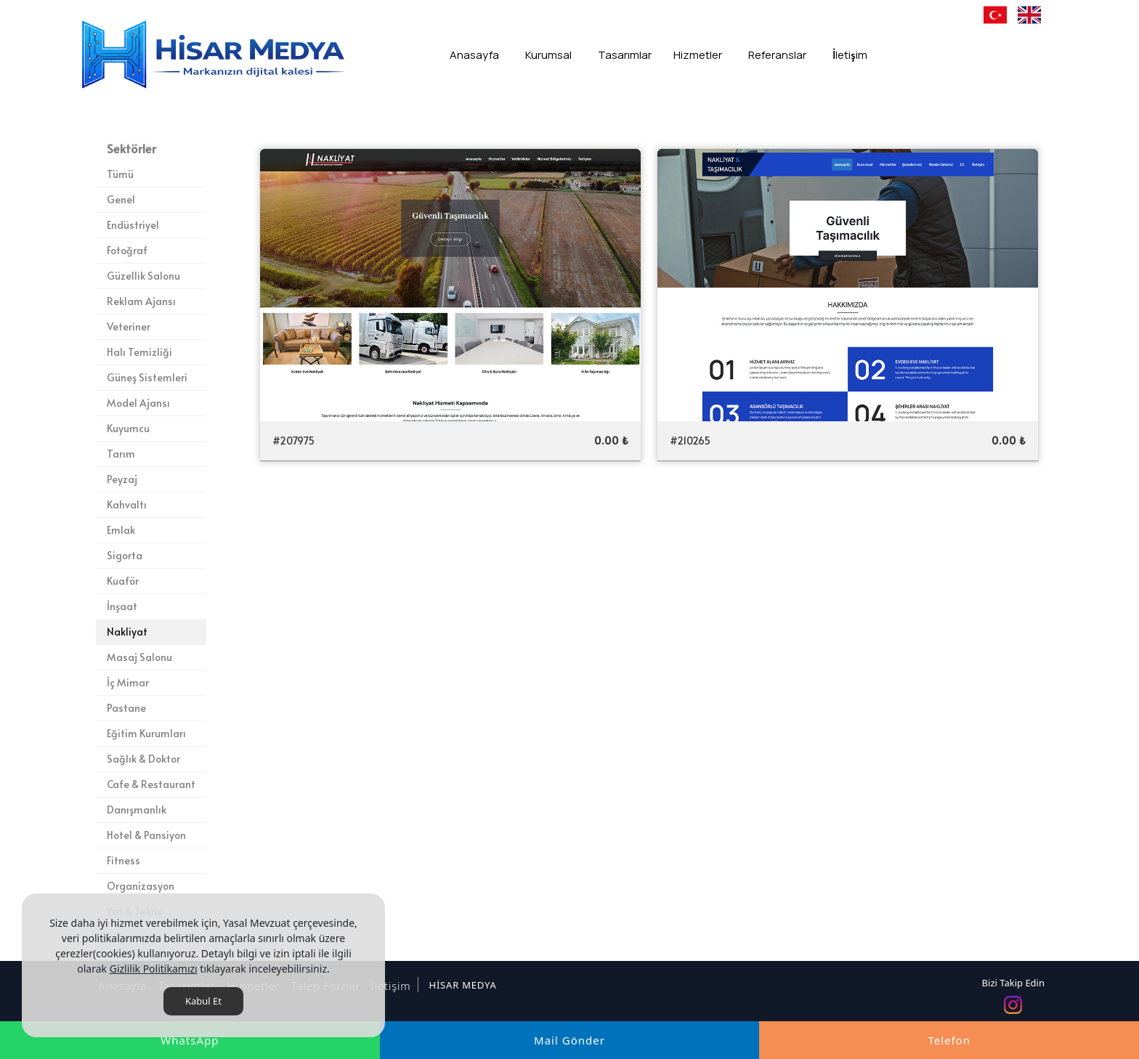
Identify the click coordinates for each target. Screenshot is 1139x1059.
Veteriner (128, 326)
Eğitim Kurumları (146, 733)
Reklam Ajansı (141, 301)
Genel (121, 199)
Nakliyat (127, 631)
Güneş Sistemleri (147, 377)
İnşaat (122, 606)
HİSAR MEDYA (462, 984)
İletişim (388, 985)
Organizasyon (140, 886)
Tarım (121, 453)
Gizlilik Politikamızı (154, 968)
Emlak (121, 530)
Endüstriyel (133, 225)
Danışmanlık (136, 809)
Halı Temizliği (139, 352)
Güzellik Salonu (143, 276)
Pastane (126, 708)
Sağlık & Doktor (143, 759)
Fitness (123, 860)
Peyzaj (122, 479)
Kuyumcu (128, 428)
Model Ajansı (138, 403)
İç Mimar (128, 682)
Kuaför (123, 581)
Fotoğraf (127, 250)
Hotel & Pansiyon (146, 835)
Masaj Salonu (139, 657)
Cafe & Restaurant (151, 784)
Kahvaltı (127, 504)
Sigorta (124, 555)
